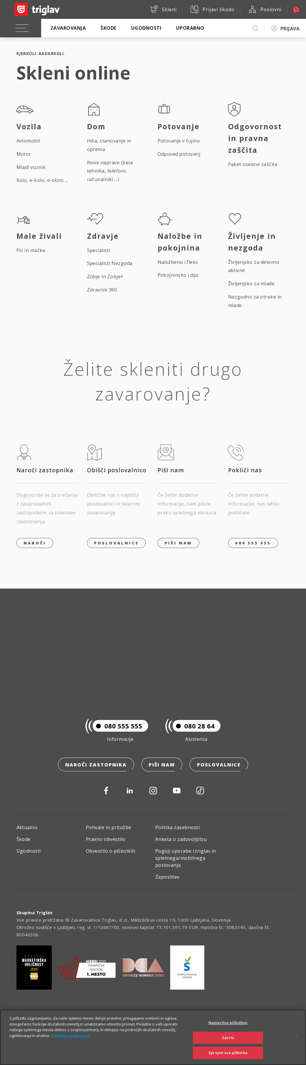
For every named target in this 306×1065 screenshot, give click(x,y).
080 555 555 (253, 543)
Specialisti (98, 250)
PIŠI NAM (178, 543)
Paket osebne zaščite (253, 164)
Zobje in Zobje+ (105, 276)
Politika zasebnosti (177, 827)
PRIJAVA (290, 28)
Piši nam (162, 764)
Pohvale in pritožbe (108, 827)
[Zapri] (296, 1043)
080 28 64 (194, 726)
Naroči (35, 543)
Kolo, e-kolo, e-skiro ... (42, 180)
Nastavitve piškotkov (228, 1029)
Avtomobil (28, 141)
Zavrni (228, 1044)
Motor (23, 154)
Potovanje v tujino (179, 141)
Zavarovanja (68, 28)
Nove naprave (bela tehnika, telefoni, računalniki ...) (110, 171)
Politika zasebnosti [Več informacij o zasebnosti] (71, 1042)
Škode (108, 28)
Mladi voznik (31, 167)
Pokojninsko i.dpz (178, 275)
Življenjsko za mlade (251, 283)
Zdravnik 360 (102, 289)
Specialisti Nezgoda (110, 263)
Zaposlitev (167, 877)
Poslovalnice (116, 543)
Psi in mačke (31, 250)
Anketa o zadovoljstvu (181, 839)
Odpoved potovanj (179, 154)
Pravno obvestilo (106, 839)
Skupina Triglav (34, 912)
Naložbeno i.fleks (178, 262)
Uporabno (190, 28)
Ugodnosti (146, 28)
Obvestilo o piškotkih (111, 851)
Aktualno (27, 827)
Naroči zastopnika (96, 764)
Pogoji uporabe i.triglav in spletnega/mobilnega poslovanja (185, 858)
